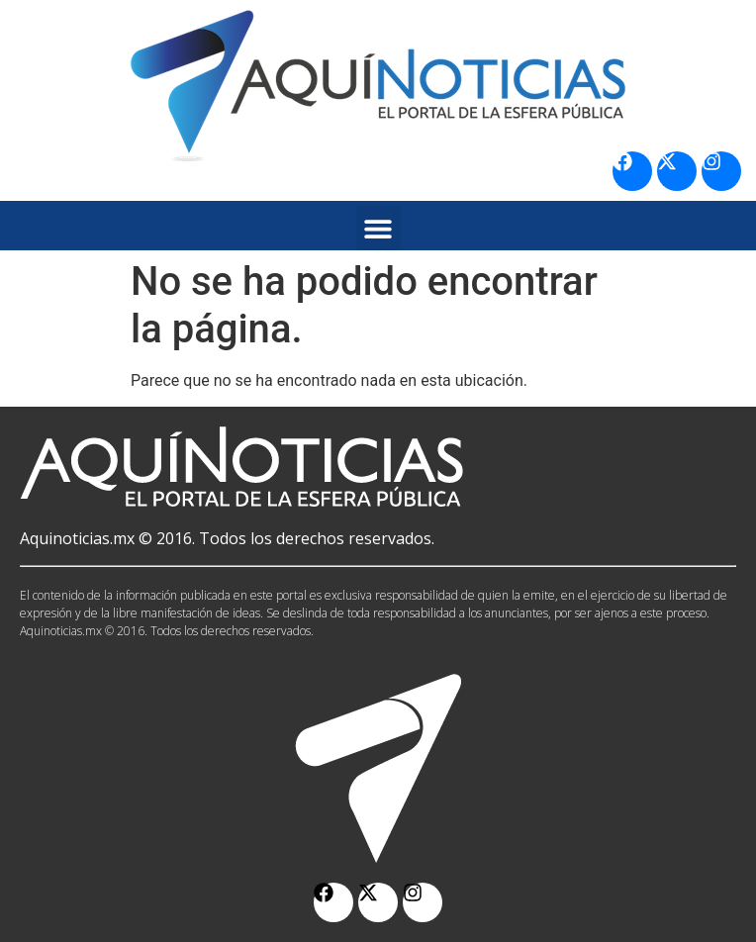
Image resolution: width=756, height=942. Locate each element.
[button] (378, 228)
